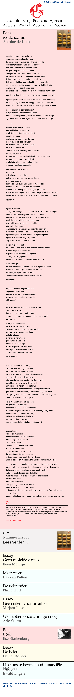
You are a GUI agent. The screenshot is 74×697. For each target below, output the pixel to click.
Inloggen (66, 2)
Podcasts (40, 20)
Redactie (7, 683)
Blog (26, 20)
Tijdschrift (11, 20)
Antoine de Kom (16, 41)
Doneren (42, 683)
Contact (52, 683)
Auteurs (9, 24)
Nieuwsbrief (64, 683)
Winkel (24, 24)
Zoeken (60, 24)
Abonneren (42, 24)
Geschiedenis (20, 683)
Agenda (56, 20)
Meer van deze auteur (13, 520)
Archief (32, 683)
